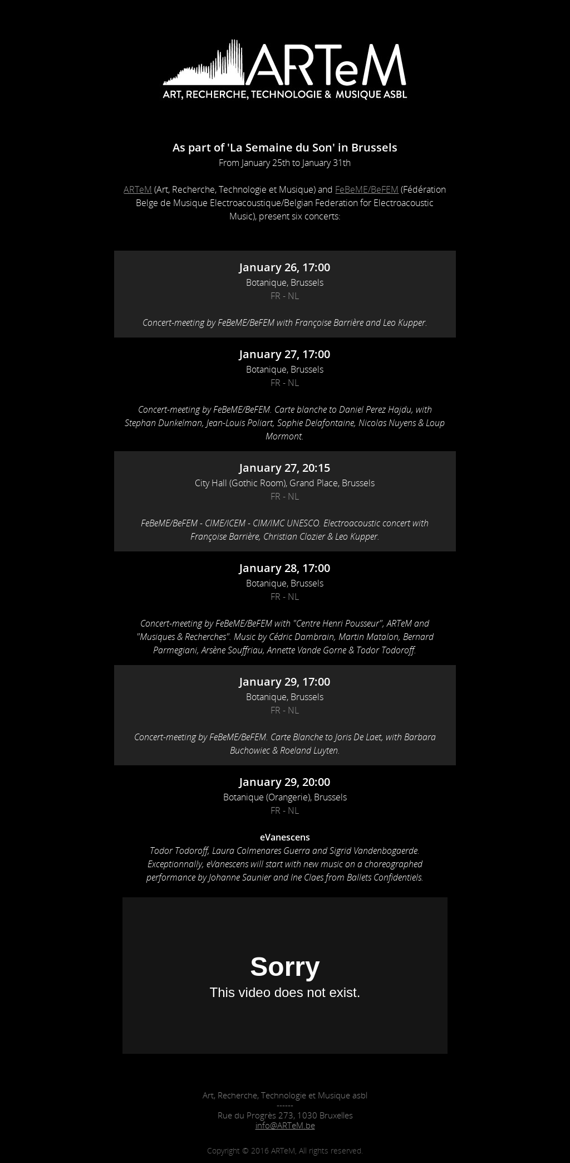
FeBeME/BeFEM (367, 189)
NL (293, 296)
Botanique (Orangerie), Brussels (285, 797)
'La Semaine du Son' (281, 147)
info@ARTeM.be (285, 1125)
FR (276, 296)
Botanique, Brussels (284, 282)
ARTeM (138, 189)
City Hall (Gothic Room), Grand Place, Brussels (285, 483)
